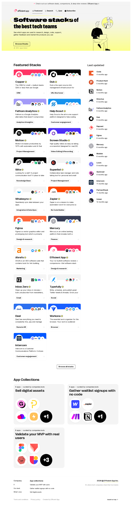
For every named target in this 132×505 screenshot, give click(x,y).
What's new (18, 492)
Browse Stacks (21, 44)
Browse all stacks (66, 367)
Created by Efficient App (51, 499)
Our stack (17, 488)
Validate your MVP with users (40, 485)
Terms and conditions (21, 499)
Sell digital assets (36, 492)
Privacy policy (35, 499)
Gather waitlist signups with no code (42, 488)
